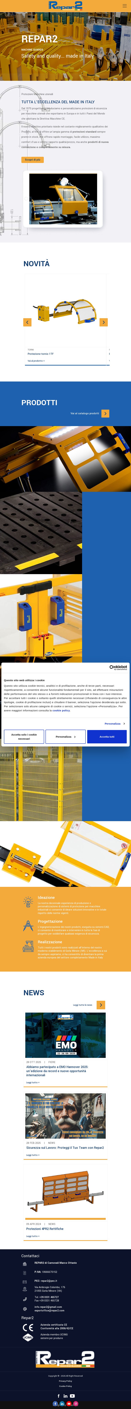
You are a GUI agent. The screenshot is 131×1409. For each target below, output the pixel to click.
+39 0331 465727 (49, 1297)
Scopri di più (32, 160)
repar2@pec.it (49, 1281)
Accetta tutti (107, 736)
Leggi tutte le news (82, 1004)
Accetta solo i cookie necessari (24, 736)
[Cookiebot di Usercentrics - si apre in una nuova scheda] (112, 667)
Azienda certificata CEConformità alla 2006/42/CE (57, 1326)
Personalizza (112, 723)
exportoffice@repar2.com (49, 1310)
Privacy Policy (65, 1381)
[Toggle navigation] (124, 6)
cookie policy (61, 710)
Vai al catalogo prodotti (85, 413)
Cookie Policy (65, 1386)
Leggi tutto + (33, 1082)
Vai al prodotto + (36, 360)
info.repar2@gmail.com (48, 1307)
